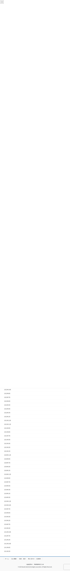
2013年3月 (7, 528)
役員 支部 (22, 559)
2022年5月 (7, 405)
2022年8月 (7, 393)
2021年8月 (7, 432)
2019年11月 (7, 474)
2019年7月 (7, 482)
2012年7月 (7, 536)
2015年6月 (7, 513)
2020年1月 (7, 470)
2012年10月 (7, 532)
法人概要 (13, 559)
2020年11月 (7, 455)
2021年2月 (7, 447)
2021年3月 (7, 443)
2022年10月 (7, 390)
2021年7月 (7, 436)
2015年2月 (7, 520)
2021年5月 (7, 440)
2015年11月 (7, 501)
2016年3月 (7, 497)
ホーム (7, 559)
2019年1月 (7, 493)
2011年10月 (7, 543)
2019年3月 (7, 490)
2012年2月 (7, 540)
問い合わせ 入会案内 (34, 559)
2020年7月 (7, 463)
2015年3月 (7, 517)
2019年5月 (7, 486)
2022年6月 (7, 401)
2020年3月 (7, 466)
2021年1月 (7, 451)
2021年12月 (7, 420)
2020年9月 (7, 459)
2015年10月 (7, 505)
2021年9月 (7, 428)
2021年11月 (7, 424)
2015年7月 (7, 509)
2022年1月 (7, 416)
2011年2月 (7, 551)
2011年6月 (7, 547)
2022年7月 (7, 397)
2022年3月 (7, 413)
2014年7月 (7, 524)
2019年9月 (7, 478)
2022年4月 (7, 409)
